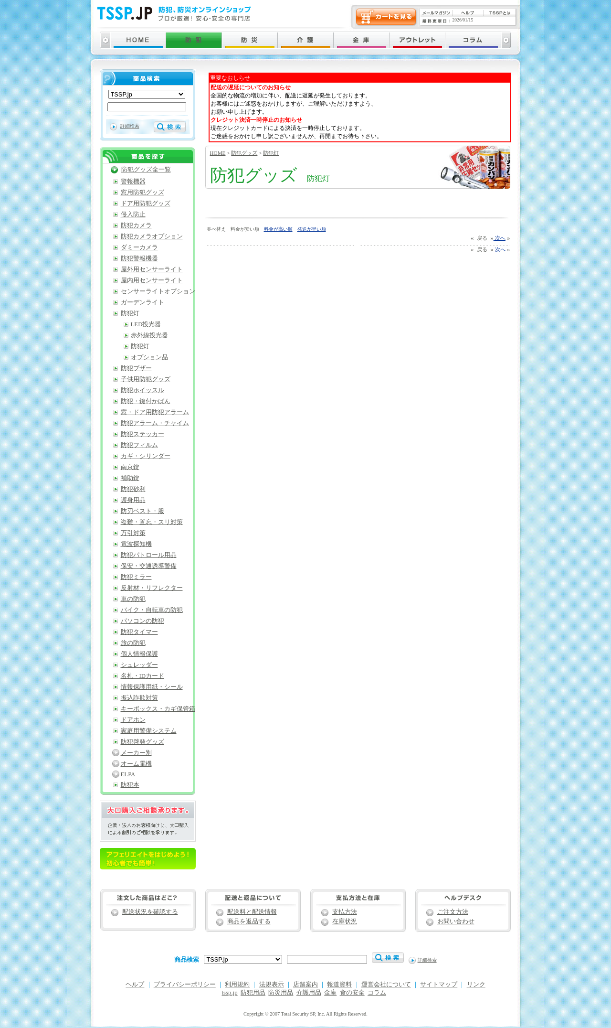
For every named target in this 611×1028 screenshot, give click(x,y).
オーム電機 (136, 763)
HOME (218, 153)
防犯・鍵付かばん (145, 401)
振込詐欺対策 (139, 698)
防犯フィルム (139, 445)
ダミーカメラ (139, 247)
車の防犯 (133, 599)
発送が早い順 (311, 229)
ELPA (128, 774)
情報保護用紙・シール (152, 687)
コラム (377, 992)
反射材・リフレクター (152, 588)
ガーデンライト (142, 302)
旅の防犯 (133, 643)
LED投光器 (146, 324)
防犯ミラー (136, 577)
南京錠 (130, 467)
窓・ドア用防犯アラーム (155, 412)
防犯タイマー (139, 632)
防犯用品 (253, 992)
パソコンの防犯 (142, 621)
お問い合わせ (455, 921)
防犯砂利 (133, 489)
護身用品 (133, 500)
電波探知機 (136, 544)
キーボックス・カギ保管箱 (158, 709)
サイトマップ (438, 984)
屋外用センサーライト (152, 269)
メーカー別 (136, 753)
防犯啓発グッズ (142, 742)
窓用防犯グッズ (142, 192)
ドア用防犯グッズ (145, 203)
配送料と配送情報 (252, 912)
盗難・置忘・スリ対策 (152, 522)
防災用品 (280, 992)
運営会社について (386, 984)
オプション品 (149, 357)
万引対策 (133, 533)
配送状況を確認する (150, 912)
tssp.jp (230, 992)
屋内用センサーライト (152, 280)
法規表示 (271, 984)
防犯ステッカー (142, 434)
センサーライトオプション (158, 291)
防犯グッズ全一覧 (146, 169)
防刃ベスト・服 (142, 511)
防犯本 (130, 785)
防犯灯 (271, 153)
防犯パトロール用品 (149, 555)
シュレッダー (139, 665)
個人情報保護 (139, 654)
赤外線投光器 (149, 335)
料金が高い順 (278, 229)
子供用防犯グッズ (145, 379)
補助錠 (130, 478)
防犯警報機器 (139, 258)
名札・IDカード (143, 676)
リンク (476, 984)
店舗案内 (305, 984)
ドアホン (133, 720)
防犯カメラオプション (152, 236)
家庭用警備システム (149, 731)
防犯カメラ (136, 225)
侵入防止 (133, 214)
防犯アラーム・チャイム (155, 423)
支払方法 (344, 912)
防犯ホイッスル (142, 390)
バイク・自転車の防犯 (152, 610)
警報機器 (133, 181)
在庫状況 (344, 921)
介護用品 (308, 992)
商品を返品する (249, 921)
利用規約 (237, 984)
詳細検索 (129, 125)
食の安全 (352, 992)
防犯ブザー (136, 368)
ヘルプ (135, 984)
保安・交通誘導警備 (149, 566)
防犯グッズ (244, 153)
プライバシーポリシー (185, 984)
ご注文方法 (452, 912)
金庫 (330, 992)
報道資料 (339, 984)
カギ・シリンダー (145, 456)
